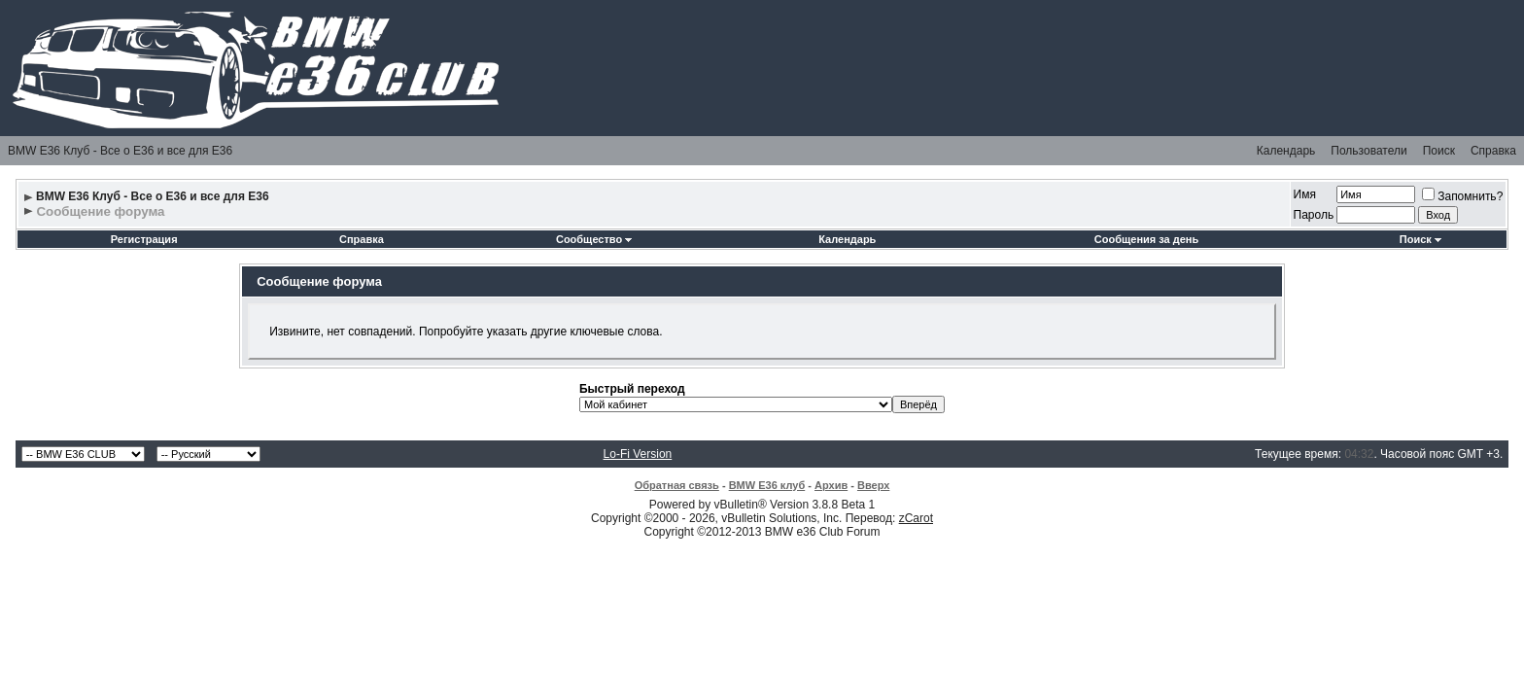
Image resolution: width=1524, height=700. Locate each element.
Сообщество (594, 239)
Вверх (873, 485)
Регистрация (144, 239)
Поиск (1439, 151)
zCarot (916, 518)
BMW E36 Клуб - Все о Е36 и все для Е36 (120, 151)
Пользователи (1368, 151)
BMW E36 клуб (767, 485)
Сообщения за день (1146, 239)
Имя (1305, 194)
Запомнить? (1462, 196)
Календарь (1286, 151)
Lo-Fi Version (638, 454)
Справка (1493, 151)
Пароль (1314, 215)
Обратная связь (677, 485)
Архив (831, 485)
